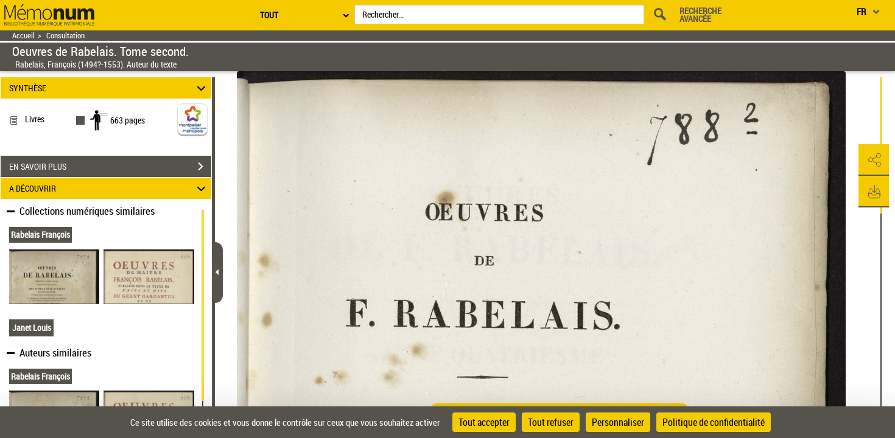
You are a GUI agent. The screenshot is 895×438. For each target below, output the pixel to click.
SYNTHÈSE (109, 88)
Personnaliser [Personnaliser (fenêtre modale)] (618, 422)
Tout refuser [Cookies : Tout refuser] (551, 422)
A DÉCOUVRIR (109, 188)
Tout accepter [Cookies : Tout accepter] (484, 422)
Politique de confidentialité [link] (713, 422)
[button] (873, 160)
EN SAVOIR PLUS (110, 166)
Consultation (65, 35)
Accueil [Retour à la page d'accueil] (23, 35)
